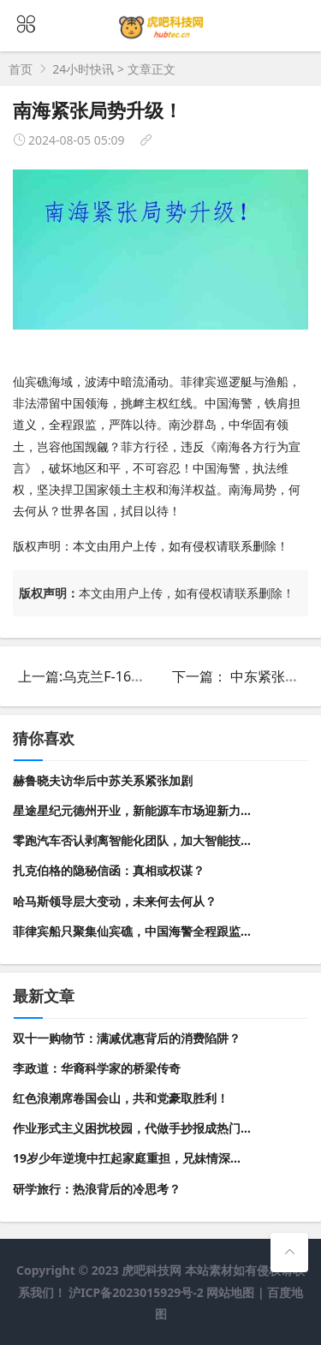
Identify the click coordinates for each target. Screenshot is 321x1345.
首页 (21, 69)
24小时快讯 (83, 69)
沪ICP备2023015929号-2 (137, 1292)
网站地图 (230, 1292)
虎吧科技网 (151, 1270)
